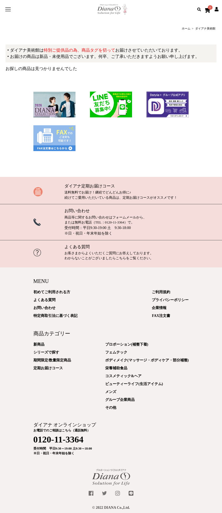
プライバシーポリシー (170, 300)
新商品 (38, 344)
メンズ (110, 392)
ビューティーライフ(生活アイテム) (134, 384)
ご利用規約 (161, 292)
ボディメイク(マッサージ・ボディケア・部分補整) (147, 360)
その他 (110, 408)
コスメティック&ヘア (123, 376)
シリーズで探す (46, 352)
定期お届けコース (48, 368)
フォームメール (124, 217)
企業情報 (159, 308)
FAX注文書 (161, 316)
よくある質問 (77, 247)
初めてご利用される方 (51, 292)
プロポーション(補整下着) (126, 344)
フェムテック (116, 352)
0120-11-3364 (114, 222)
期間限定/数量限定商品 (52, 360)
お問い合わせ (77, 210)
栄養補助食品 (116, 368)
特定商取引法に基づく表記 (55, 316)
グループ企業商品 (120, 400)
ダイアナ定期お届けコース (89, 186)
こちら (121, 258)
